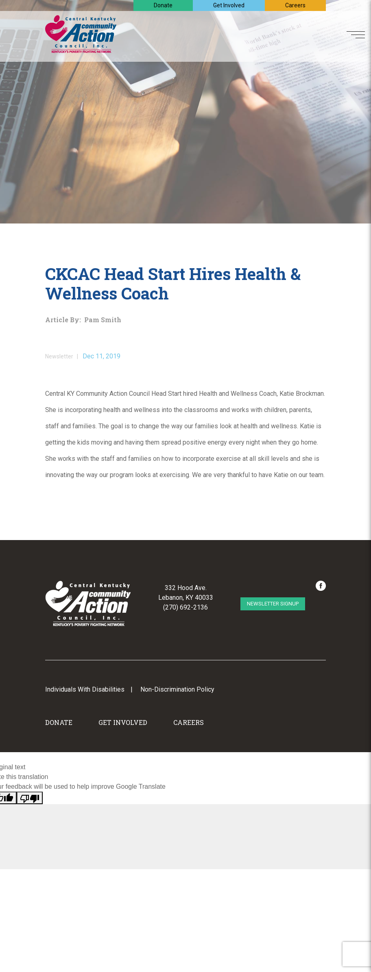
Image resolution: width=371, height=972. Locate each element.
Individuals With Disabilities (84, 689)
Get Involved (228, 5)
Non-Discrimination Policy (177, 689)
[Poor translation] (30, 798)
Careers (295, 5)
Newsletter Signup (273, 604)
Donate (163, 5)
